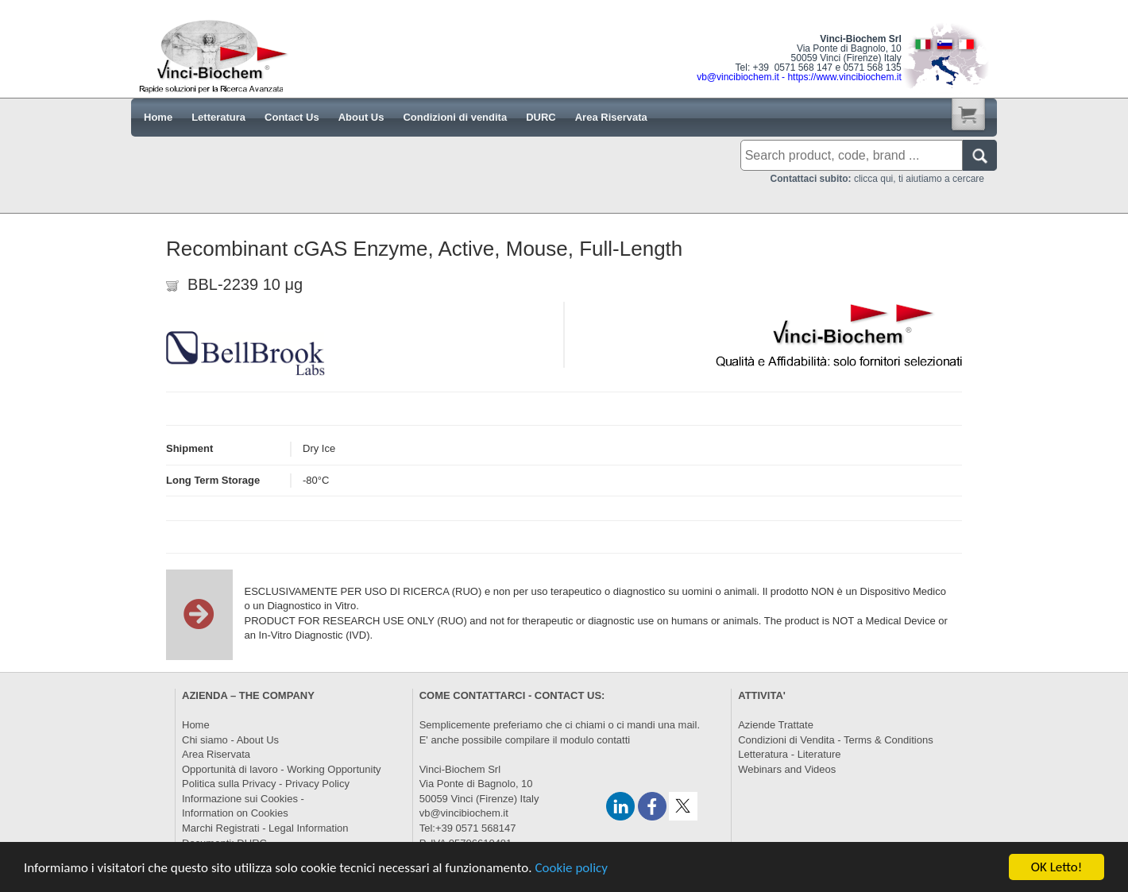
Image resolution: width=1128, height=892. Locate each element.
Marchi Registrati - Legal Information (265, 828)
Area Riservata (216, 754)
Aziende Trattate (775, 725)
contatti (613, 740)
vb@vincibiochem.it (463, 813)
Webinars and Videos (787, 769)
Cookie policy (571, 867)
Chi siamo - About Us (230, 740)
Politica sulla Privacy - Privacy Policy (266, 784)
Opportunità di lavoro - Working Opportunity (281, 769)
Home (196, 725)
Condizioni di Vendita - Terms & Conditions (835, 740)
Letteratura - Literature (789, 754)
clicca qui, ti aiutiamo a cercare (877, 178)
